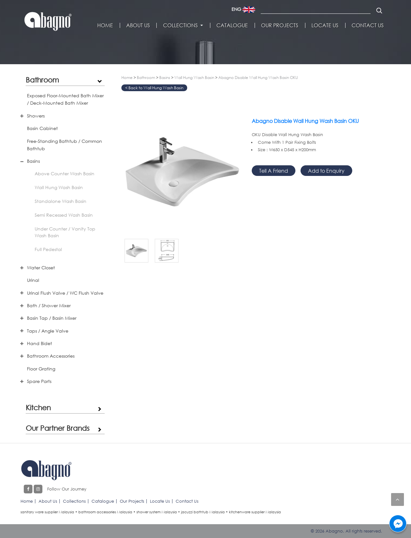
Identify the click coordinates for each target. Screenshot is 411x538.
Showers (36, 115)
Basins (33, 161)
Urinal (33, 280)
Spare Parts (39, 381)
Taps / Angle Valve (47, 331)
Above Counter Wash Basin (64, 173)
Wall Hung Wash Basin (59, 187)
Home (105, 25)
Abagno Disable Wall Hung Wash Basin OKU (258, 77)
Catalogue (232, 25)
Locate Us (324, 25)
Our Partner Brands (58, 427)
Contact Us (368, 25)
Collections (180, 25)
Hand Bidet (39, 343)
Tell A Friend (273, 171)
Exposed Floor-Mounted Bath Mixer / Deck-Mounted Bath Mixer (65, 99)
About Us (138, 25)
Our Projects (279, 25)
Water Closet (41, 267)
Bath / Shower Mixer (49, 305)
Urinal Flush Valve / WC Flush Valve (65, 293)
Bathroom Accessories (50, 356)
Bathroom (42, 79)
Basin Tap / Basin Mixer (51, 318)
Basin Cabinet (42, 128)
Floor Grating (41, 368)
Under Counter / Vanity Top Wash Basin (65, 232)
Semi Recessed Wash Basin (64, 215)
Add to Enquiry (326, 171)
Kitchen (38, 407)
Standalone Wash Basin (60, 201)
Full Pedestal (48, 249)
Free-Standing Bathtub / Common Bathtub (64, 144)
